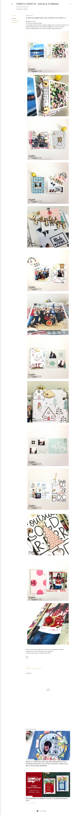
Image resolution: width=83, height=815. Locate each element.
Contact (25, 9)
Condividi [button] (14, 15)
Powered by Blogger (41, 811)
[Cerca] (69, 3)
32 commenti (32, 768)
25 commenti (32, 802)
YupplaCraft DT (15, 22)
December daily (15, 20)
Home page (19, 9)
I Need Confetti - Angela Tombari (37, 3)
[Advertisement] (48, 716)
